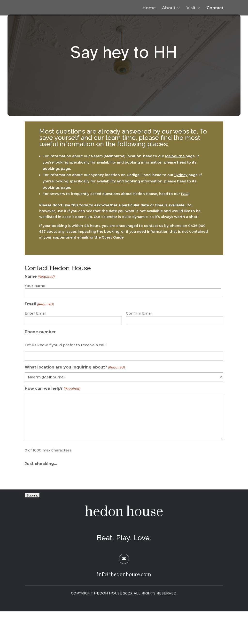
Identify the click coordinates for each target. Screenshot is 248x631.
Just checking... (41, 463)
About (168, 8)
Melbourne (175, 156)
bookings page (56, 168)
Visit (190, 8)
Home (149, 8)
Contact (215, 8)
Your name (35, 285)
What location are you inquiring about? (74, 367)
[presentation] (61, 477)
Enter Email (35, 313)
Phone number (40, 332)
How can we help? (52, 389)
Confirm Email (139, 313)
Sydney (180, 175)
